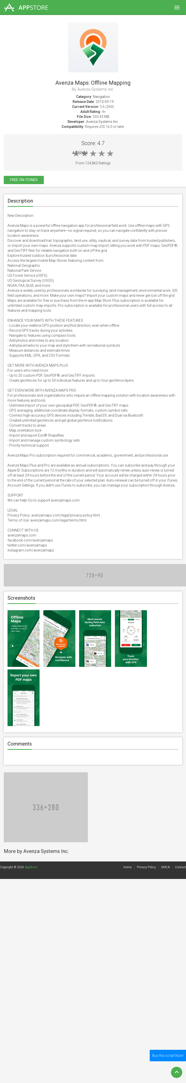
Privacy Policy (146, 867)
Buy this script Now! (167, 1056)
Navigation (101, 97)
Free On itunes (24, 180)
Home (127, 867)
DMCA (165, 867)
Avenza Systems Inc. (102, 122)
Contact (180, 867)
